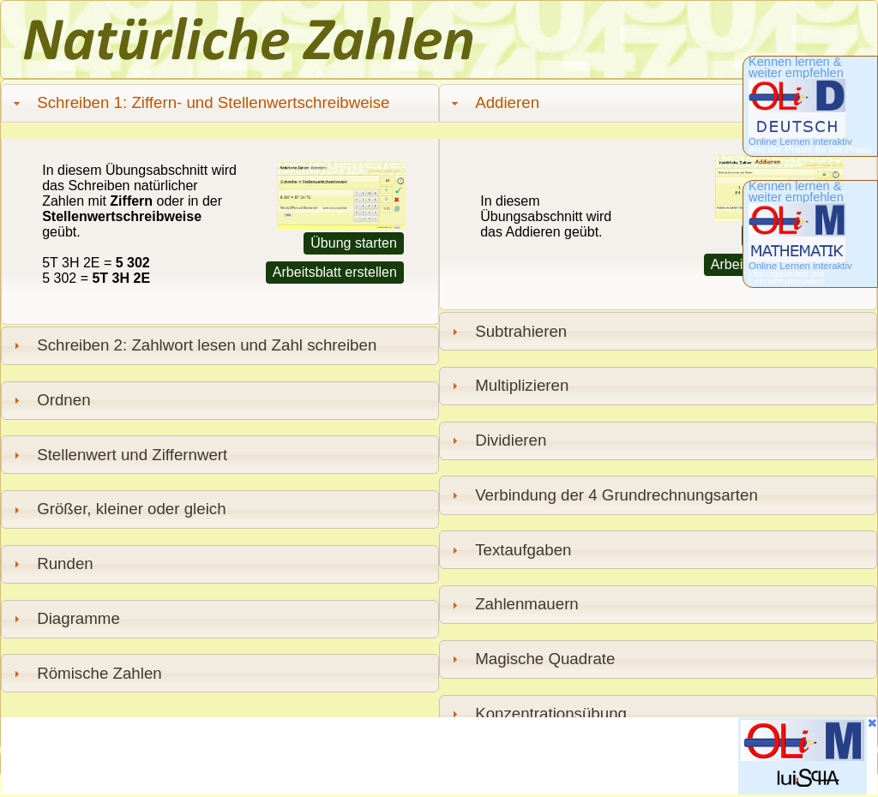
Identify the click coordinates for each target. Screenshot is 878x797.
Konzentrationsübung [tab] (537, 713)
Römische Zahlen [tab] (85, 673)
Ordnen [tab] (49, 400)
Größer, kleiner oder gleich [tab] (117, 509)
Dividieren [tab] (497, 440)
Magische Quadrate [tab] (531, 659)
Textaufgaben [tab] (509, 550)
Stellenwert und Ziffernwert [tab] (118, 455)
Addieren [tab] (493, 102)
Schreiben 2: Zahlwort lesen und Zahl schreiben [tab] (192, 345)
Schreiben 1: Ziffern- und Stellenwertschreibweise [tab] (199, 102)
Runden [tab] (51, 563)
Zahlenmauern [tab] (513, 604)
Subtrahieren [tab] (507, 331)
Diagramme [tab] (64, 618)
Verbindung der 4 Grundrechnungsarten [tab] (602, 495)
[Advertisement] (313, 755)
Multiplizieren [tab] (508, 385)
